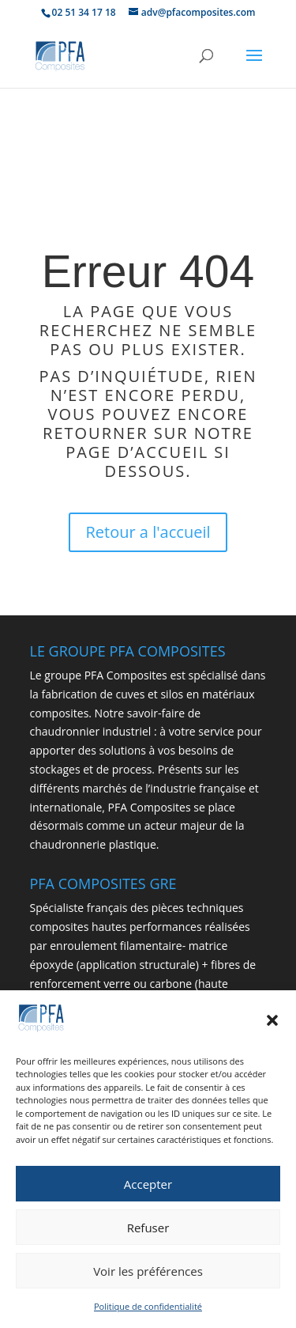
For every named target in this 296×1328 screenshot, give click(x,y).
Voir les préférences (148, 1274)
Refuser (148, 1231)
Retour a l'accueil (148, 532)
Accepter (148, 1187)
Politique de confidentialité (148, 1310)
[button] (272, 1024)
